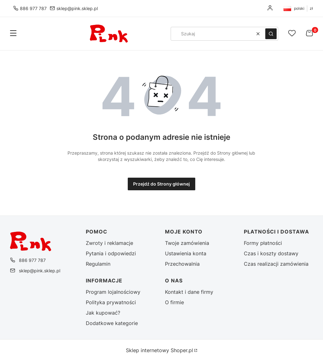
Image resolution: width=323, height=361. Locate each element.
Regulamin (98, 264)
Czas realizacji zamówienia (276, 264)
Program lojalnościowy (113, 292)
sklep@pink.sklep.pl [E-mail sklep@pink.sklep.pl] (77, 8)
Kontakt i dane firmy (189, 292)
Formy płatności (263, 243)
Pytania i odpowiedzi (111, 253)
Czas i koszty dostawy (271, 253)
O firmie (174, 302)
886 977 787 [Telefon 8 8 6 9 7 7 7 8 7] (33, 8)
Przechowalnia (182, 264)
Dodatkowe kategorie (112, 323)
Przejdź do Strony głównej (161, 183)
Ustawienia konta (185, 253)
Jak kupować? (103, 313)
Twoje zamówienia (187, 243)
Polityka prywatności (111, 302)
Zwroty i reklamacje (109, 243)
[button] (13, 34)
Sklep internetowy (159, 350)
